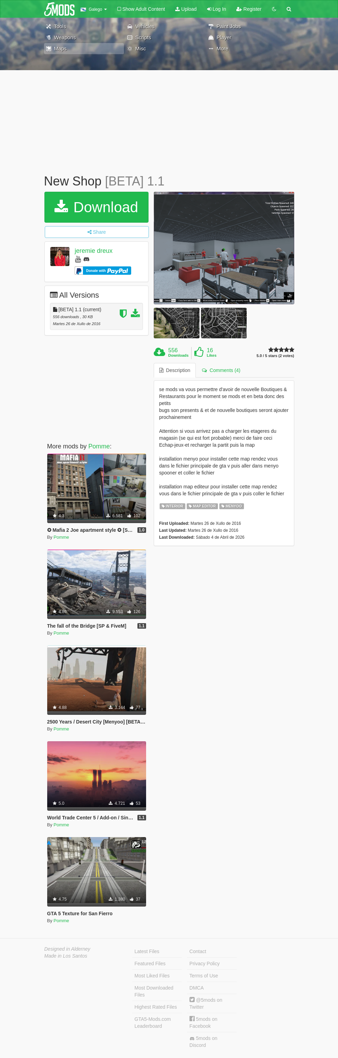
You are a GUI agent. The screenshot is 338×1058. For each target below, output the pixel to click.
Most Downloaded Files (154, 991)
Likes (212, 355)
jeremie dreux (93, 250)
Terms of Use (203, 975)
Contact (197, 951)
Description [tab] (175, 370)
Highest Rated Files (156, 1007)
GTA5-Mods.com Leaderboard (153, 1022)
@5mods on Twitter (205, 1003)
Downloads (178, 355)
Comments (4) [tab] (221, 370)
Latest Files (147, 951)
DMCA (196, 988)
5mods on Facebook (203, 1022)
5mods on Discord (203, 1041)
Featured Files (150, 963)
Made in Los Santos (65, 956)
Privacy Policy (204, 963)
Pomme (99, 446)
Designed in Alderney (67, 949)
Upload (185, 9)
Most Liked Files (152, 975)
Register (248, 9)
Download (96, 207)
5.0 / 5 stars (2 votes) (275, 356)
